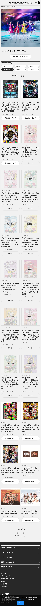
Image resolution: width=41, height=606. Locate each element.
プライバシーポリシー (7, 576)
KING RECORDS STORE (20, 3)
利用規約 (3, 581)
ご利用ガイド (4, 586)
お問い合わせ (4, 584)
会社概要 (3, 573)
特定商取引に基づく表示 (7, 578)
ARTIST (3, 6)
